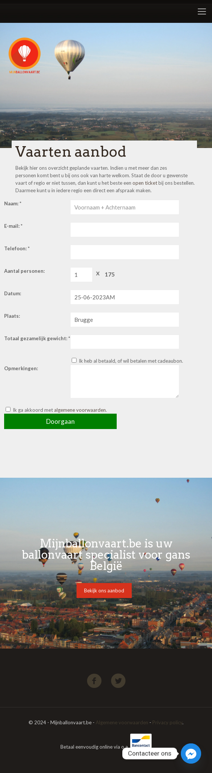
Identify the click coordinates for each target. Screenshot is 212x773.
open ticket (144, 183)
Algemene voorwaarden (122, 722)
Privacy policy (167, 722)
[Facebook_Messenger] (191, 753)
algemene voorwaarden (80, 410)
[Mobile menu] (201, 11)
